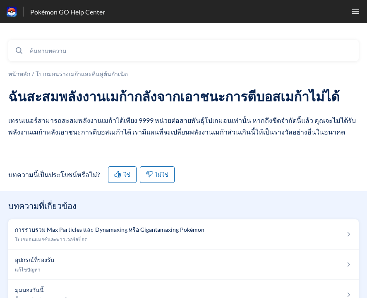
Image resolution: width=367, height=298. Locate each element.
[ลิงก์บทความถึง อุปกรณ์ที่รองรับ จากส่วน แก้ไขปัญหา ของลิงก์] (183, 265)
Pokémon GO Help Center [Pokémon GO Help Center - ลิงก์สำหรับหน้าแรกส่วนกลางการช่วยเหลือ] (67, 12)
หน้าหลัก (19, 73)
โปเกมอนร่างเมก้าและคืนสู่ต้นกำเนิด (82, 73)
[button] (355, 13)
